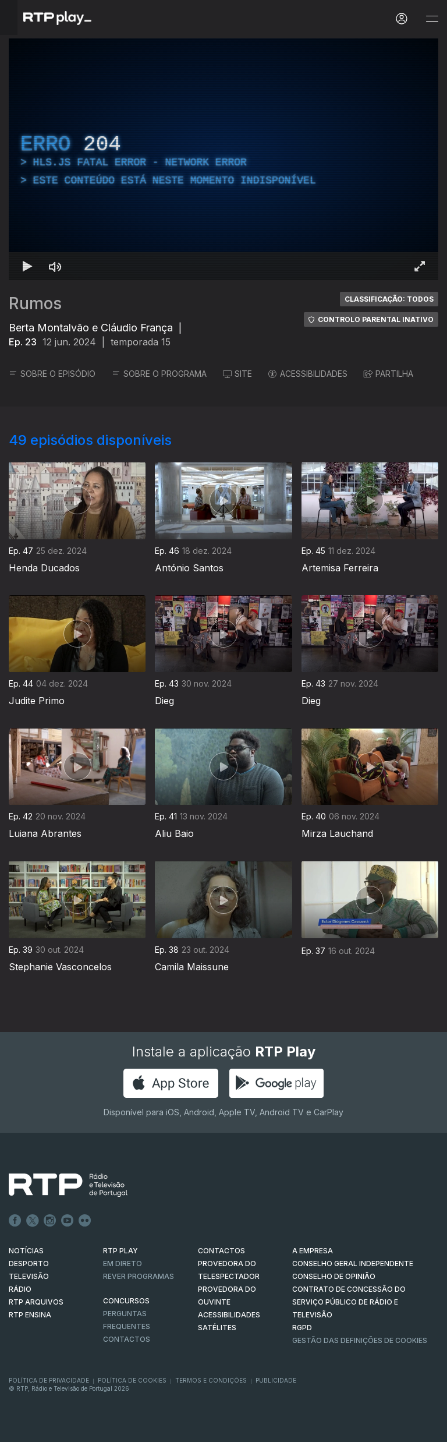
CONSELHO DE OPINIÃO (333, 1276)
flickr (85, 1220)
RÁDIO (20, 1289)
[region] (223, 159)
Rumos (35, 303)
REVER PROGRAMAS (138, 1276)
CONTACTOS (221, 1250)
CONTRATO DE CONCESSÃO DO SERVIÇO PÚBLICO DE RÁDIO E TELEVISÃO (349, 1302)
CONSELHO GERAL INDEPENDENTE (352, 1263)
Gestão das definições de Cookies (359, 1340)
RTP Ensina (30, 1314)
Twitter (32, 1220)
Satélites (217, 1327)
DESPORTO (29, 1263)
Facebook (15, 1220)
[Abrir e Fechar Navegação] (432, 19)
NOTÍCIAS (26, 1250)
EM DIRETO (122, 1263)
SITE (237, 374)
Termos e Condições (211, 1380)
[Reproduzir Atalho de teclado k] (27, 266)
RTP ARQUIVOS (36, 1302)
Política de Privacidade (49, 1380)
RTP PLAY (120, 1250)
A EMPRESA (312, 1250)
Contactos (126, 1339)
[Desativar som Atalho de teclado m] (55, 266)
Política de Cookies (132, 1380)
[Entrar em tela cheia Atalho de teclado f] (420, 266)
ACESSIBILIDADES (307, 374)
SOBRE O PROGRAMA (159, 374)
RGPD (302, 1327)
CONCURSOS (126, 1300)
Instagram (50, 1220)
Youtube (67, 1220)
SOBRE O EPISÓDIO (52, 374)
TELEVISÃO (29, 1276)
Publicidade (276, 1380)
